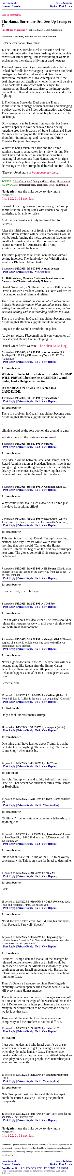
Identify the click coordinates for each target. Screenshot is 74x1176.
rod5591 (50, 872)
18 (3, 1028)
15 (3, 872)
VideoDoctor (51, 398)
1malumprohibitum (57, 1074)
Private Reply (25, 271)
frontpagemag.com (44, 172)
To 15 (38, 1081)
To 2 (37, 446)
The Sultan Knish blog (52, 345)
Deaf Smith (50, 518)
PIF (48, 1113)
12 (3, 763)
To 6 (37, 730)
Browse (6, 6)
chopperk (50, 727)
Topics (53, 6)
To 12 (38, 805)
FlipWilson (52, 763)
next (25, 198)
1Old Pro (49, 603)
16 (3, 901)
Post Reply (9, 271)
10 (3, 695)
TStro (49, 798)
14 (3, 834)
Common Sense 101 (55, 486)
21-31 (18, 198)
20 (3, 1113)
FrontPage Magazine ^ (14, 29)
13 (3, 798)
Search (16, 6)
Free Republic (10, 3)
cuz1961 (48, 443)
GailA (49, 901)
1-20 (10, 198)
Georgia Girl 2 (52, 639)
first (4, 198)
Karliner (51, 695)
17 (3, 937)
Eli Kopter (50, 568)
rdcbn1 (50, 1028)
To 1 (37, 361)
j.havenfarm (53, 834)
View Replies (42, 271)
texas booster (51, 268)
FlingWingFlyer (55, 937)
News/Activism (63, 3)
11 (3, 727)
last (31, 198)
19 (3, 1074)
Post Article (65, 6)
